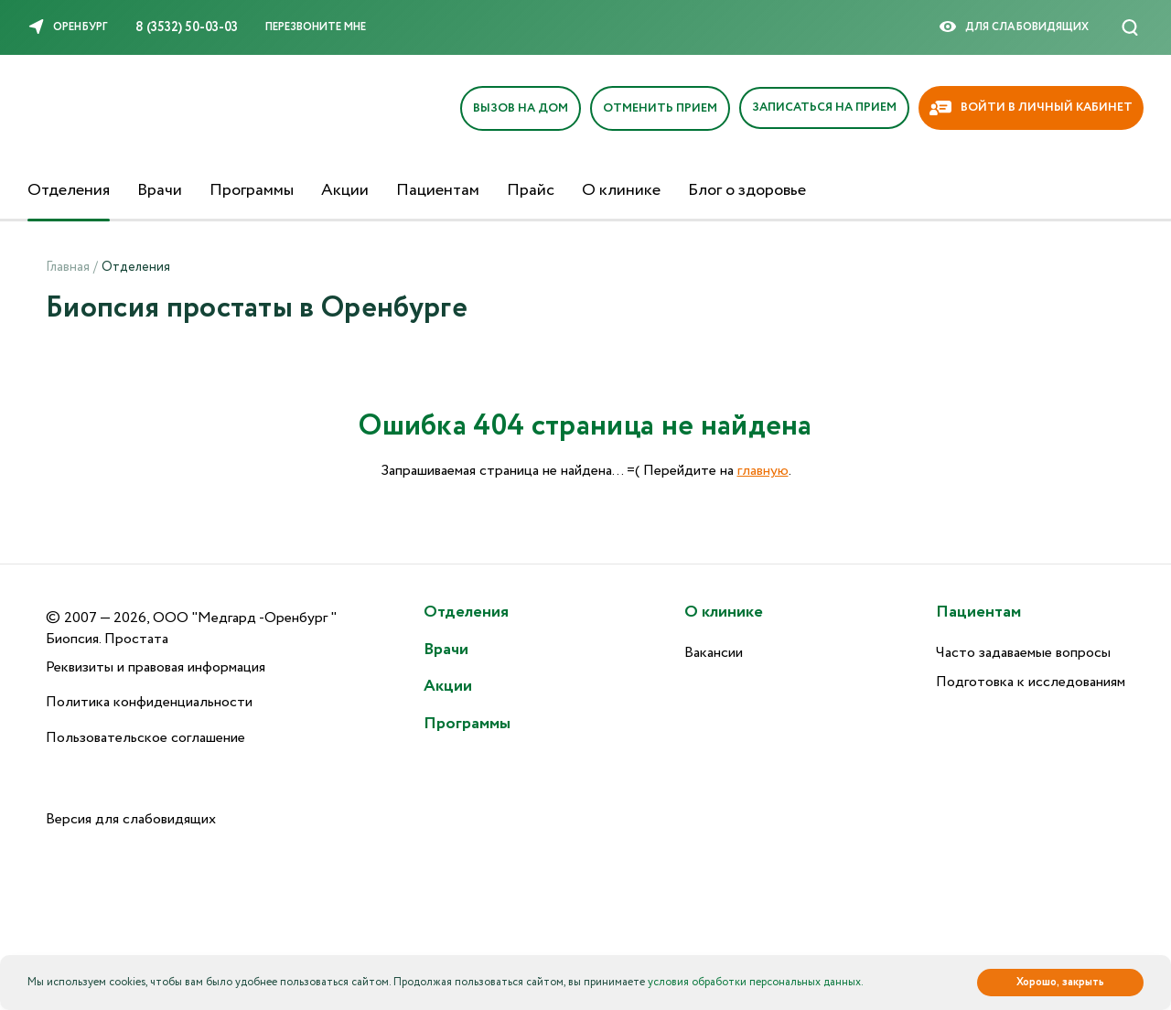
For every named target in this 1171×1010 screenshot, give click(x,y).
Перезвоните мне (315, 27)
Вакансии (713, 652)
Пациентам (437, 190)
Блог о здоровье (747, 190)
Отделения (68, 190)
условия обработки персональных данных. (756, 982)
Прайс (530, 190)
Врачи (159, 190)
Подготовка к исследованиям (1030, 682)
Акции (345, 190)
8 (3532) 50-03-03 (186, 27)
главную (763, 470)
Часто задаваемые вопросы (1023, 652)
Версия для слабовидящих (131, 819)
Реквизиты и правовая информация (155, 667)
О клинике (621, 190)
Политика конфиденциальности (149, 702)
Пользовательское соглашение (145, 737)
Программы (251, 190)
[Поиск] (1130, 27)
